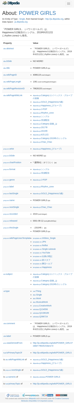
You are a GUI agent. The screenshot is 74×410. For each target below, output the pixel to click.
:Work (37, 298)
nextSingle (11, 207)
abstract (8, 48)
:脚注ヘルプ (42, 263)
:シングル (41, 116)
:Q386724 (40, 316)
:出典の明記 (42, 256)
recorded (10, 214)
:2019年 (40, 131)
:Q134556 (40, 309)
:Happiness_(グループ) (47, 105)
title (6, 68)
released (10, 221)
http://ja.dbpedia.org (54, 19)
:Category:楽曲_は (45, 124)
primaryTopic (12, 383)
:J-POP (40, 109)
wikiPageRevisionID (14, 88)
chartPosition (12, 162)
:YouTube (41, 253)
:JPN (39, 242)
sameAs (10, 377)
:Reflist (40, 245)
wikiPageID (10, 75)
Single (22, 19)
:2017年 (40, 127)
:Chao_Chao (42, 142)
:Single (37, 295)
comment (9, 323)
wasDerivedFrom (12, 343)
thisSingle (10, 227)
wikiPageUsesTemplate (17, 238)
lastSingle (10, 193)
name (9, 200)
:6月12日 (41, 134)
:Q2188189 (41, 313)
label (8, 186)
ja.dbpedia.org (21, 22)
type (6, 291)
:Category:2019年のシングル (50, 138)
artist (8, 149)
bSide (7, 61)
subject (7, 274)
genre (9, 180)
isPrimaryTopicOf (12, 352)
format (9, 169)
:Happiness (42, 267)
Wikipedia (32, 398)
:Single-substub (44, 249)
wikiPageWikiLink (12, 95)
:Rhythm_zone (43, 113)
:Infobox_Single (44, 238)
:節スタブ (41, 260)
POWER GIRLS (37, 13)
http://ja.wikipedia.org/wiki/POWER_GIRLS (52, 352)
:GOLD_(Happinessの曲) (48, 102)
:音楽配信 (41, 120)
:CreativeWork (42, 305)
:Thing (37, 291)
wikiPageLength (12, 81)
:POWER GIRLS (46, 377)
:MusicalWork (40, 302)
